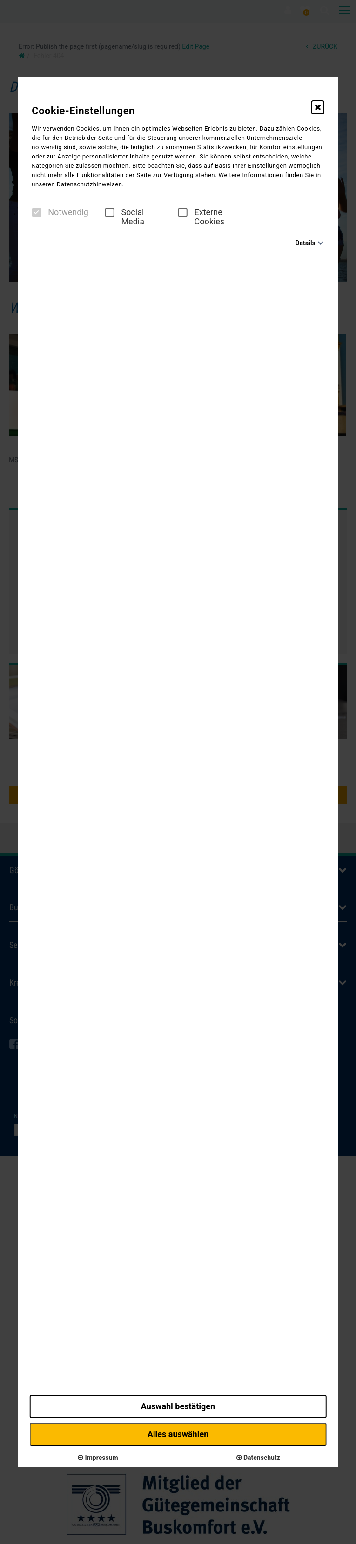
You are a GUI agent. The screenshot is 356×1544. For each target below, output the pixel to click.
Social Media (124, 217)
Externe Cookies (201, 217)
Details (305, 243)
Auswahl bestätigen (178, 1406)
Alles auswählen (178, 1434)
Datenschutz (258, 1457)
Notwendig (60, 212)
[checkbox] (36, 212)
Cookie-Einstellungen (83, 111)
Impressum (98, 1457)
